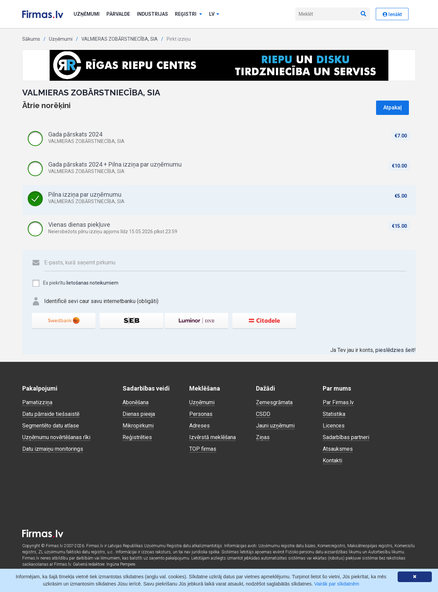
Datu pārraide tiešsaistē (50, 414)
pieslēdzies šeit (394, 350)
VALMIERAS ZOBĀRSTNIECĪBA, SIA (119, 39)
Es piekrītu (75, 283)
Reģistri (188, 14)
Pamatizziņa (37, 402)
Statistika (334, 414)
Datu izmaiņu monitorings (52, 449)
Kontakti (332, 460)
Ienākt (392, 14)
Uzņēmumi (87, 14)
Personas (200, 414)
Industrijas (152, 14)
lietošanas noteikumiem (92, 283)
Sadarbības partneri (346, 437)
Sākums (31, 39)
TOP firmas (202, 449)
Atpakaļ (392, 107)
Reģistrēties (137, 437)
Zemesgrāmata (274, 402)
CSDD (263, 414)
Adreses (199, 425)
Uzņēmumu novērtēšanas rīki (56, 437)
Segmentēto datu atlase (50, 425)
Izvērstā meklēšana (212, 437)
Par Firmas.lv (338, 402)
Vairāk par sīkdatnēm (336, 584)
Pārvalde (118, 14)
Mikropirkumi (138, 425)
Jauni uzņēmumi (275, 425)
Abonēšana (136, 402)
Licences (334, 425)
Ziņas (263, 437)
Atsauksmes (338, 449)
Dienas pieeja (139, 414)
